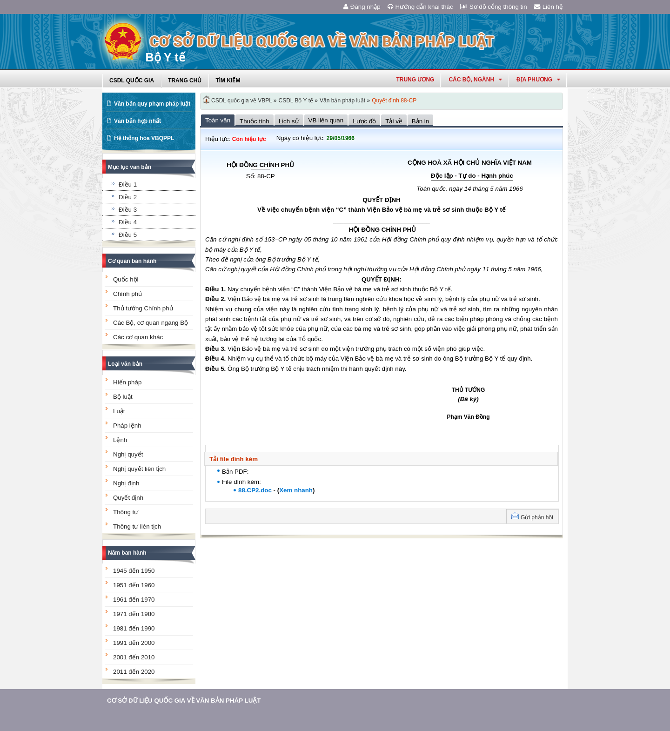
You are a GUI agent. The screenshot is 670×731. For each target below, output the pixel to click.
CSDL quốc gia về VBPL (241, 100)
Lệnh (120, 439)
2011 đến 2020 (134, 671)
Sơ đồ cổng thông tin (493, 6)
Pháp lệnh (127, 425)
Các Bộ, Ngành (475, 79)
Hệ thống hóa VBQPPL (144, 138)
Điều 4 (128, 222)
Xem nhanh (296, 490)
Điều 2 (128, 197)
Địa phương (538, 79)
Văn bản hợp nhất (137, 121)
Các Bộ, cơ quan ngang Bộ (150, 322)
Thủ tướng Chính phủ (143, 308)
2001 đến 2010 (134, 657)
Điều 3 (128, 209)
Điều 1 (128, 184)
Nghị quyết (128, 454)
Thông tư (125, 512)
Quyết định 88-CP (394, 100)
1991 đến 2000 (134, 642)
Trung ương (415, 79)
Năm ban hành (127, 553)
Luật (119, 411)
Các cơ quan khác (138, 337)
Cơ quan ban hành (132, 261)
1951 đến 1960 (134, 585)
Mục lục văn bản (129, 167)
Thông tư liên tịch (137, 526)
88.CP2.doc (255, 490)
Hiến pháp (127, 382)
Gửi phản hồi (537, 517)
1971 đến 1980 (134, 613)
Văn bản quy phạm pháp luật (152, 104)
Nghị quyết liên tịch (139, 468)
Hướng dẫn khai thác (420, 6)
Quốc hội (126, 279)
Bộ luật (123, 396)
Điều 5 (128, 234)
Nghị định (126, 483)
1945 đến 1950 (134, 570)
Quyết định (128, 497)
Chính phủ (127, 293)
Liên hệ (548, 6)
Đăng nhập (362, 6)
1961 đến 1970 (134, 599)
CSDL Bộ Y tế (296, 100)
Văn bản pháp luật (342, 100)
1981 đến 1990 (134, 628)
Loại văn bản (125, 364)
